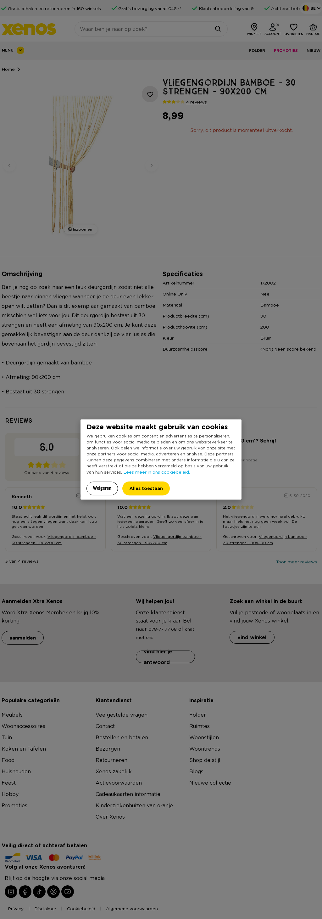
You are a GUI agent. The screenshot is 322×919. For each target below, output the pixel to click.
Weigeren (102, 488)
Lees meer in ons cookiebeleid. (156, 472)
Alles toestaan (146, 488)
